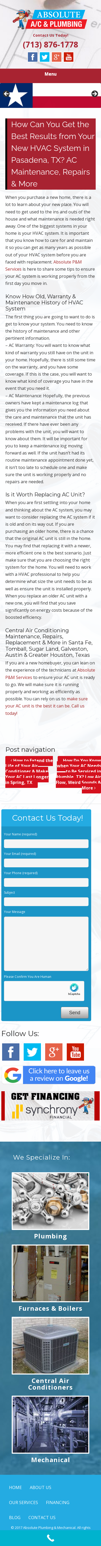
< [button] (7, 94)
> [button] (94, 94)
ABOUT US (40, 1487)
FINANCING (57, 1502)
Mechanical (50, 1459)
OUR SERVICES (23, 1502)
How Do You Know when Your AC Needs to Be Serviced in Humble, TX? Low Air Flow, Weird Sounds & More (78, 774)
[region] (50, 95)
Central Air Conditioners (50, 1383)
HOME (15, 1487)
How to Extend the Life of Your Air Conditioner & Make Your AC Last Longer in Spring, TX (29, 771)
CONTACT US (42, 1517)
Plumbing (50, 1236)
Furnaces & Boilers (50, 1308)
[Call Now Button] (50, 1538)
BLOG (14, 1517)
